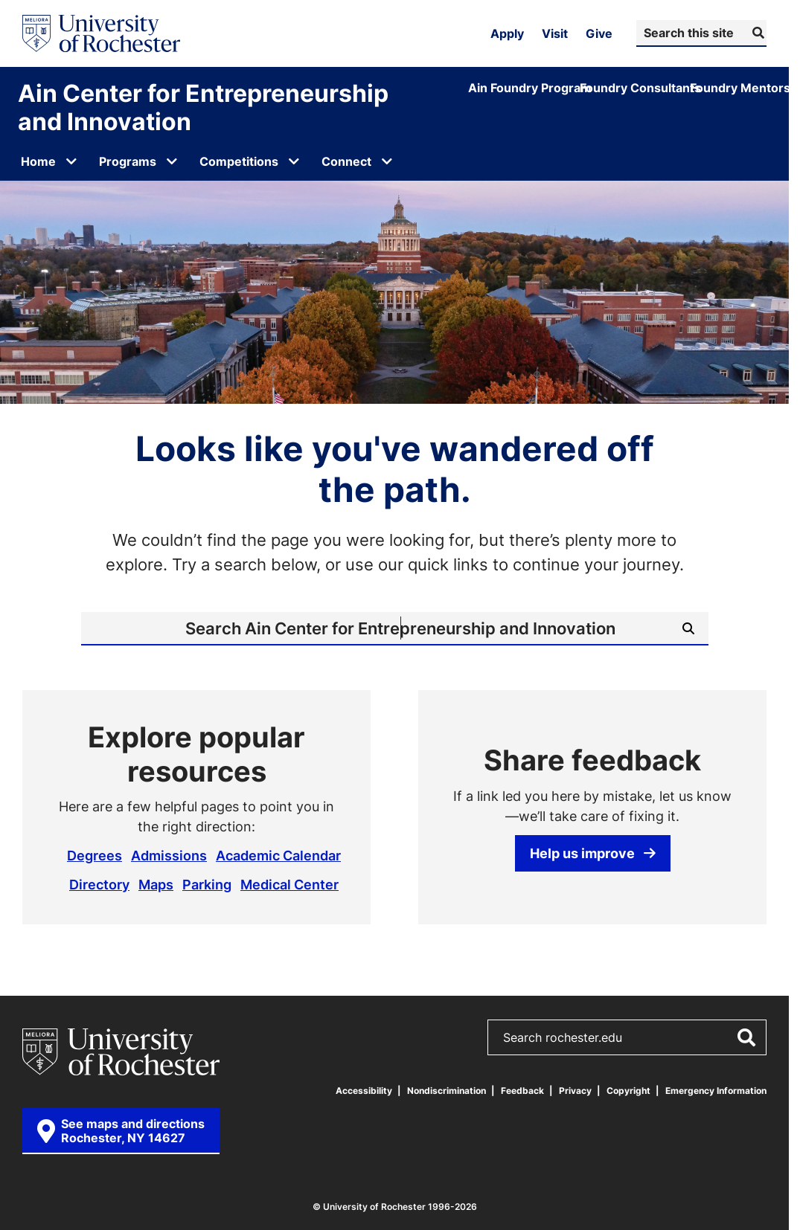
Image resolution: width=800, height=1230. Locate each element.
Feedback (522, 1090)
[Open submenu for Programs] (172, 161)
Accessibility (364, 1090)
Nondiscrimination (446, 1090)
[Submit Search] (756, 32)
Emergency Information (716, 1090)
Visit (555, 33)
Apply (507, 33)
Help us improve (593, 853)
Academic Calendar (278, 855)
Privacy (575, 1090)
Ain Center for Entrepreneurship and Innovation (203, 107)
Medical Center (289, 884)
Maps (155, 884)
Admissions (169, 855)
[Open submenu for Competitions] (294, 161)
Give (599, 33)
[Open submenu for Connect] (387, 161)
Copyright (628, 1090)
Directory (99, 884)
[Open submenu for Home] (71, 161)
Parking (206, 884)
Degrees (94, 855)
